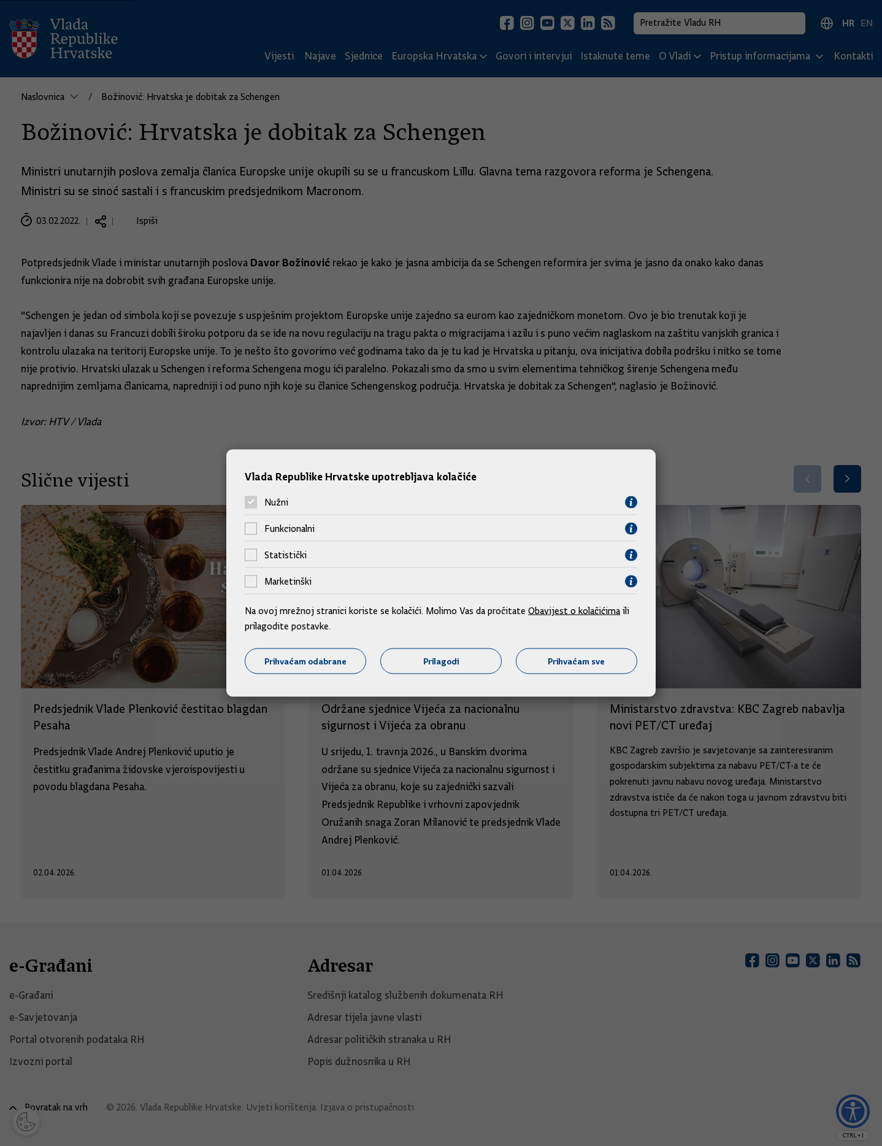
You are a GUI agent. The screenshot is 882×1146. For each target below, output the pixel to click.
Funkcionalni (289, 528)
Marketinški (288, 581)
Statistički (285, 555)
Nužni (276, 502)
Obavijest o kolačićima (574, 610)
